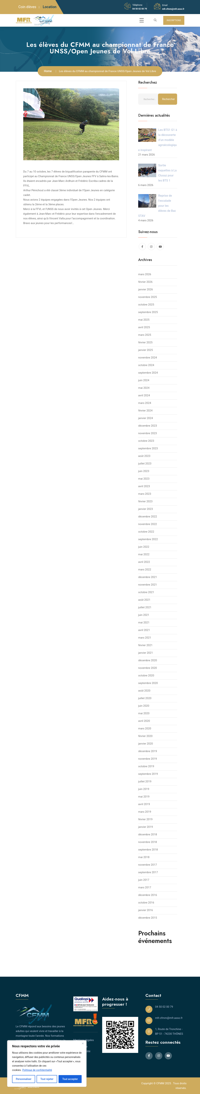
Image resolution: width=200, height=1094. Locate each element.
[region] (46, 1063)
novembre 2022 (147, 524)
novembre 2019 (147, 758)
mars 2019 (144, 811)
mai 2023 (143, 478)
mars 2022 (144, 569)
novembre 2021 (147, 584)
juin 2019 (143, 789)
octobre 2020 (146, 675)
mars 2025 (144, 334)
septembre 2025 (148, 312)
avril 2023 (144, 486)
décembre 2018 (147, 834)
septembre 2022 (148, 539)
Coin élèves (27, 7)
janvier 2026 (145, 289)
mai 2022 (143, 554)
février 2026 (145, 282)
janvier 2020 (145, 743)
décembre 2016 (147, 895)
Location (49, 7)
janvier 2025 (145, 350)
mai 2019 (143, 796)
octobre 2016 (146, 902)
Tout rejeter (46, 1079)
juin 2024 (143, 380)
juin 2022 (143, 546)
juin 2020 (143, 705)
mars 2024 (144, 403)
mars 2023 (144, 493)
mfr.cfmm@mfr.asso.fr (173, 9)
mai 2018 (143, 857)
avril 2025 (144, 327)
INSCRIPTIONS (174, 20)
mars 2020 (144, 728)
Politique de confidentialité (37, 1070)
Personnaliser (23, 1079)
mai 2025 (143, 319)
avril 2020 (144, 721)
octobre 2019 (146, 766)
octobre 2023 (146, 440)
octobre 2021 (146, 592)
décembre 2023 (147, 425)
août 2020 (144, 690)
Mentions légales (83, 1040)
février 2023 (145, 501)
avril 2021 (144, 630)
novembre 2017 (147, 864)
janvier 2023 (145, 509)
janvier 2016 (145, 910)
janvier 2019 (145, 827)
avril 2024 (144, 395)
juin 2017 (143, 880)
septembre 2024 (148, 372)
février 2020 (145, 736)
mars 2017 (144, 887)
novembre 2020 (147, 668)
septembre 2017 (148, 872)
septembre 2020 (148, 683)
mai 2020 (143, 713)
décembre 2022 (147, 516)
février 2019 (145, 819)
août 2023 (144, 456)
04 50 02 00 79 (139, 9)
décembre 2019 (147, 751)
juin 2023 (143, 471)
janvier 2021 (145, 652)
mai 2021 (143, 622)
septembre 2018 (148, 849)
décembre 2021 (147, 577)
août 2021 (144, 599)
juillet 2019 (144, 781)
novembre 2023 (147, 433)
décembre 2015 (147, 917)
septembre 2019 (148, 774)
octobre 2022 (146, 531)
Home (48, 71)
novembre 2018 (147, 842)
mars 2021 (144, 637)
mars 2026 (144, 274)
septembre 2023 (148, 448)
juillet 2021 (144, 607)
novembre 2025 (147, 297)
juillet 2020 (144, 698)
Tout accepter (70, 1079)
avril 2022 (144, 562)
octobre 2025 (146, 304)
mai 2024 (143, 387)
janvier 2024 (145, 418)
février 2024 (145, 410)
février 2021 (145, 645)
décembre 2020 (147, 660)
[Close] (83, 1043)
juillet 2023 (144, 463)
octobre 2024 (146, 365)
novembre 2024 (147, 357)
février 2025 (145, 342)
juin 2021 (143, 615)
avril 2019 (144, 804)
